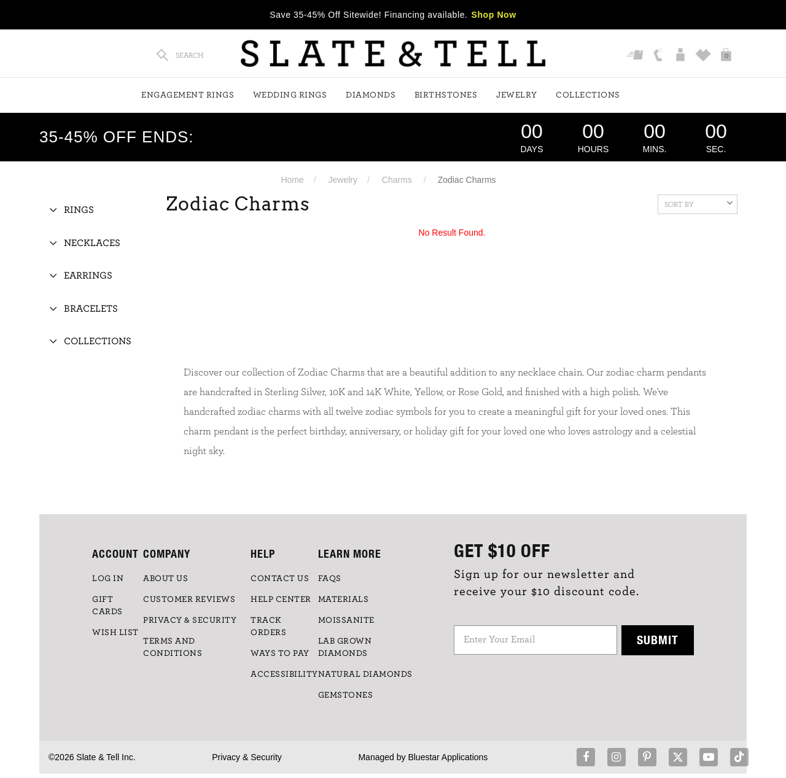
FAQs (329, 578)
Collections (588, 95)
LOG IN (107, 578)
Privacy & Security (247, 757)
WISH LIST (115, 632)
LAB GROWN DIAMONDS (345, 647)
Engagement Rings (187, 95)
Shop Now (494, 15)
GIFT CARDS (107, 605)
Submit (658, 640)
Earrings (88, 275)
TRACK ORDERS (268, 626)
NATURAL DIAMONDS (365, 674)
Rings (79, 210)
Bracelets (91, 309)
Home (292, 180)
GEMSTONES (345, 695)
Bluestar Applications (448, 757)
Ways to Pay (280, 653)
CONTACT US (280, 578)
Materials (343, 599)
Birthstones (446, 95)
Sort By (698, 203)
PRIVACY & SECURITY (189, 620)
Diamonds (370, 95)
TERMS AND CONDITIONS (172, 647)
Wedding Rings (290, 95)
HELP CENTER (281, 599)
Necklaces (92, 243)
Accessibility (284, 674)
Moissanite (346, 620)
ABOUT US (165, 578)
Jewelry (516, 95)
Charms (397, 180)
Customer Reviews (189, 599)
